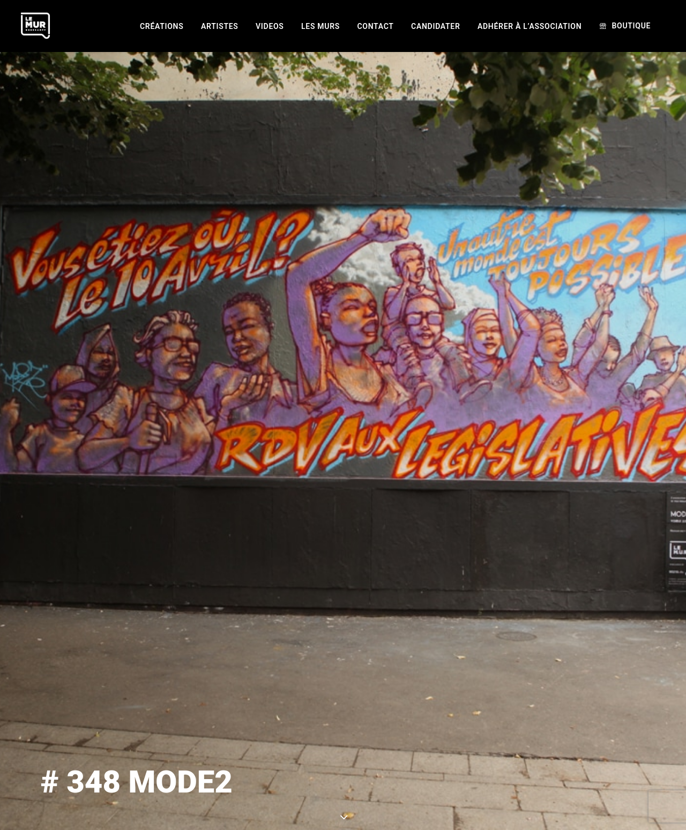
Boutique (631, 25)
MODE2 (442, 803)
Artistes (219, 26)
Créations (161, 26)
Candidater (435, 26)
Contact (375, 26)
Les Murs (320, 26)
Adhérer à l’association (529, 26)
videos (270, 26)
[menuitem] (161, 26)
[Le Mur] (35, 26)
